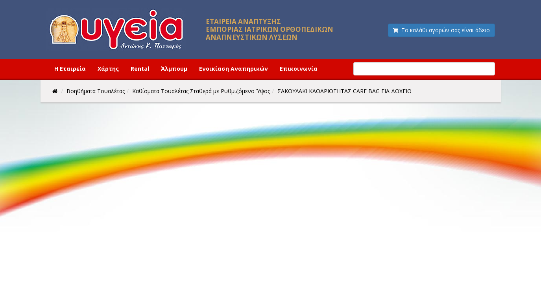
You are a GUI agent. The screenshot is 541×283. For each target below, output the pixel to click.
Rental (140, 68)
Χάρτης (108, 68)
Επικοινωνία (299, 68)
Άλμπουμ (174, 68)
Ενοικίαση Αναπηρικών (233, 68)
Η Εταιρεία (70, 68)
